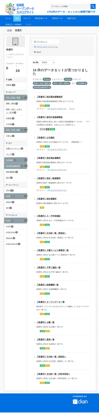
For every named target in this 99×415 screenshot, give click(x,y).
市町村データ (57, 18)
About (37, 52)
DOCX (42, 129)
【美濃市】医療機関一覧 (47, 285)
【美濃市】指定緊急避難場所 (49, 97)
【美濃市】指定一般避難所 (48, 178)
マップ (71, 109)
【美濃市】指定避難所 (46, 199)
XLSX (47, 105)
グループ (26, 18)
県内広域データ (41, 18)
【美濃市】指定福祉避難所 (48, 158)
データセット (40, 42)
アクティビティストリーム (46, 47)
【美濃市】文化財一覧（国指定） (51, 357)
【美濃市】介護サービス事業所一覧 (52, 250)
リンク (28, 24)
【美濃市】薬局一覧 (45, 339)
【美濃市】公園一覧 (45, 322)
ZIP (48, 129)
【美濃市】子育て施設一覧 (48, 267)
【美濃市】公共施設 (45, 138)
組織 (17, 18)
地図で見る (71, 18)
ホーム (8, 18)
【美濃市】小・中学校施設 (48, 216)
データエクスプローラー (57, 109)
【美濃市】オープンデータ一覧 (50, 302)
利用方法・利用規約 (13, 24)
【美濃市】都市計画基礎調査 (49, 117)
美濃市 (18, 30)
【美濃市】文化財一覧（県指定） (51, 233)
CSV (42, 105)
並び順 (35, 62)
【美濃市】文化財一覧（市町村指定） (53, 374)
